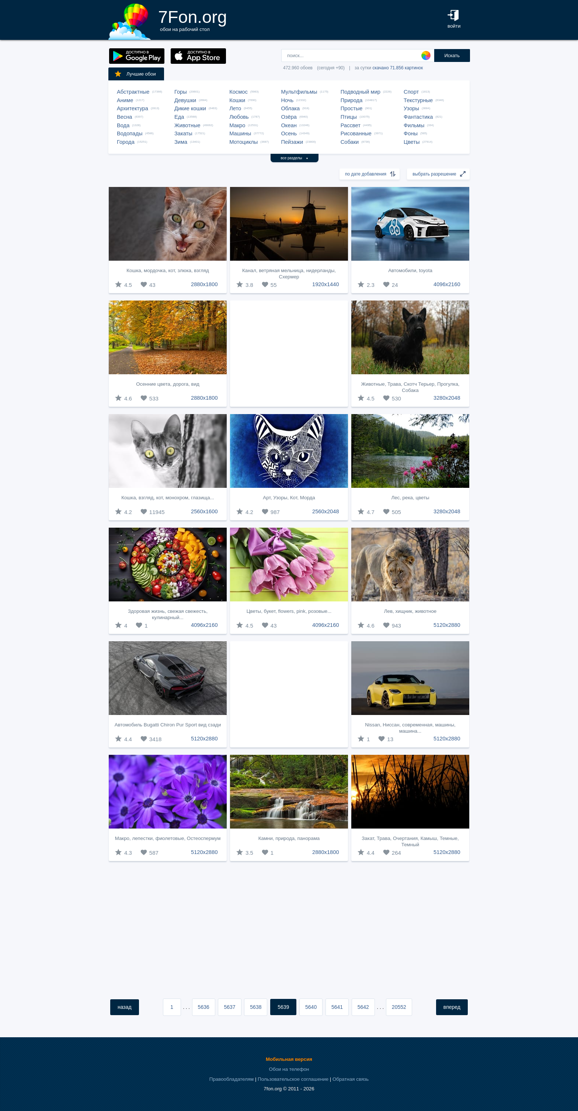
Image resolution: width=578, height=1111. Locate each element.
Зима (180, 142)
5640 (311, 1007)
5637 (229, 1007)
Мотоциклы (243, 142)
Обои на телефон (289, 1069)
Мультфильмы (299, 92)
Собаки (350, 142)
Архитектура (132, 108)
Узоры (411, 108)
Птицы (349, 117)
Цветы (411, 142)
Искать (452, 55)
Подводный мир (360, 92)
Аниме (125, 100)
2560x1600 (204, 511)
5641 (337, 1007)
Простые (352, 108)
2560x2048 (325, 511)
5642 (363, 1007)
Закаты (183, 133)
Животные (187, 125)
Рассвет (351, 125)
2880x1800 (204, 284)
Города (126, 142)
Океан (288, 125)
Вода (123, 125)
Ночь (287, 100)
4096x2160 (447, 284)
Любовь (239, 117)
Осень (289, 133)
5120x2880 (447, 625)
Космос (238, 92)
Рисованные (356, 133)
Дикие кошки (190, 108)
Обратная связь (350, 1079)
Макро (237, 125)
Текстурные (418, 100)
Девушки (185, 100)
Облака (290, 108)
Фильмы (414, 125)
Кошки (237, 100)
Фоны (411, 133)
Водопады (129, 133)
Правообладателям (231, 1079)
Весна (124, 117)
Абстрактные (133, 92)
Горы (180, 92)
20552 (399, 1007)
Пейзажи (292, 142)
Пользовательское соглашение (293, 1079)
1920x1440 (325, 284)
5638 (255, 1007)
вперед (451, 1007)
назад (125, 1007)
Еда (179, 117)
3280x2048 (447, 398)
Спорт (411, 92)
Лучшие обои (135, 74)
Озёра (289, 117)
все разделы (295, 158)
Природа (352, 100)
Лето (235, 108)
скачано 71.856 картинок (397, 67)
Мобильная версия (289, 1059)
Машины (240, 133)
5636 (203, 1007)
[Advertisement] (289, 354)
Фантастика (418, 117)
